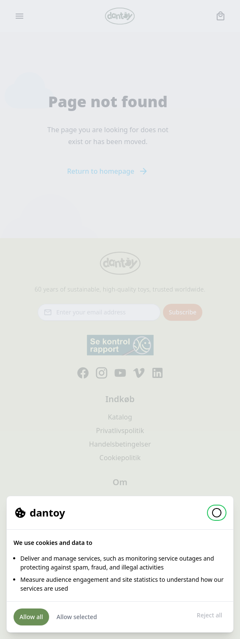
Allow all (31, 617)
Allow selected (77, 617)
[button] (216, 513)
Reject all (209, 615)
